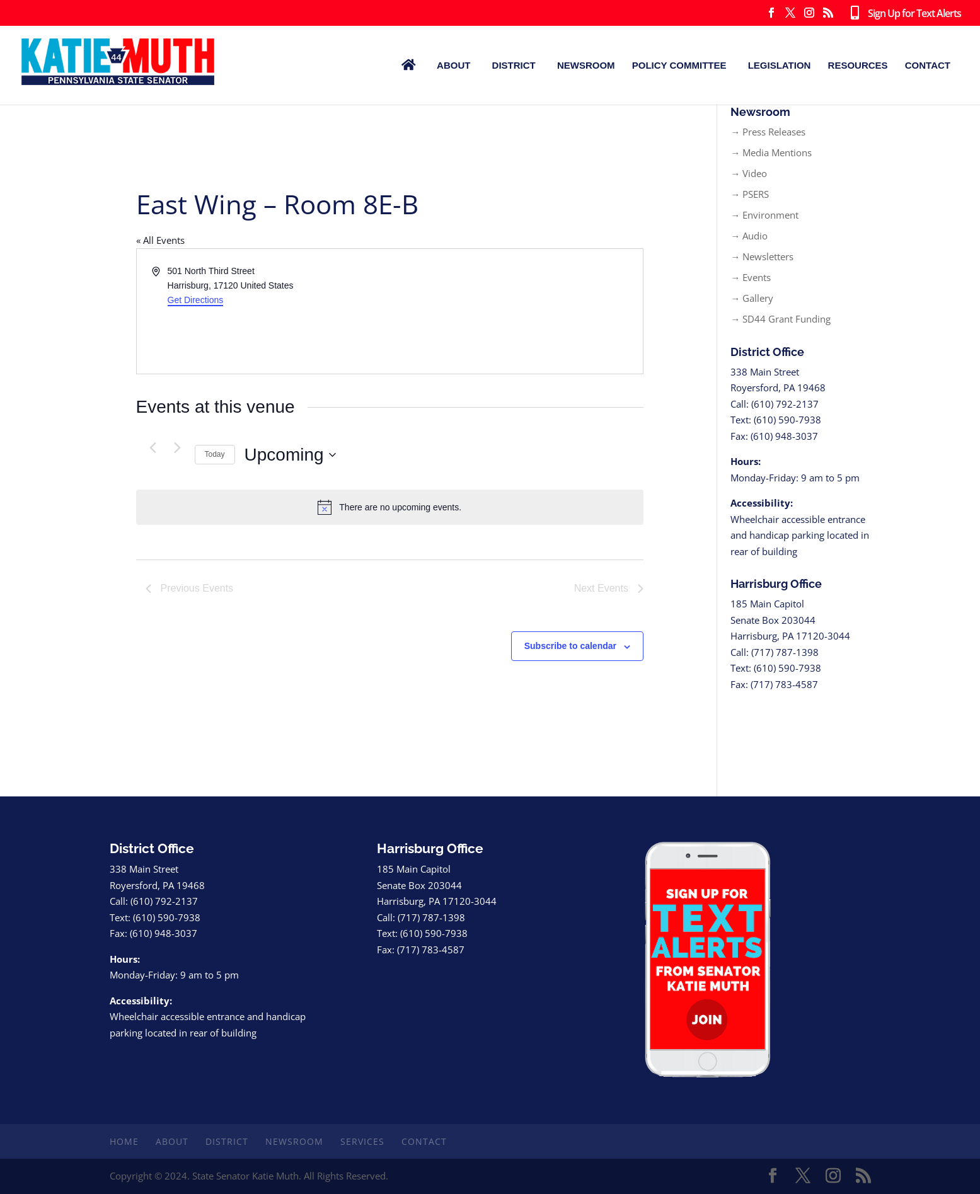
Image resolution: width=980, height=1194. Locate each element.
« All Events (160, 240)
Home (124, 1141)
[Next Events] (177, 447)
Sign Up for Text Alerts (903, 14)
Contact (927, 65)
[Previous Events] (153, 447)
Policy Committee (679, 65)
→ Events (750, 277)
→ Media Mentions (771, 152)
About (453, 65)
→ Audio (749, 235)
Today (215, 454)
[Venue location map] (515, 311)
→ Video (748, 173)
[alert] (389, 507)
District (514, 65)
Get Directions (196, 300)
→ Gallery (751, 298)
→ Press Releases (767, 131)
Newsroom (586, 65)
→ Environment (764, 215)
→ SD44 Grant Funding (780, 319)
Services (362, 1141)
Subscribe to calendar (570, 646)
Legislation (779, 65)
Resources (858, 65)
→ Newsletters (761, 256)
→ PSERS (749, 194)
